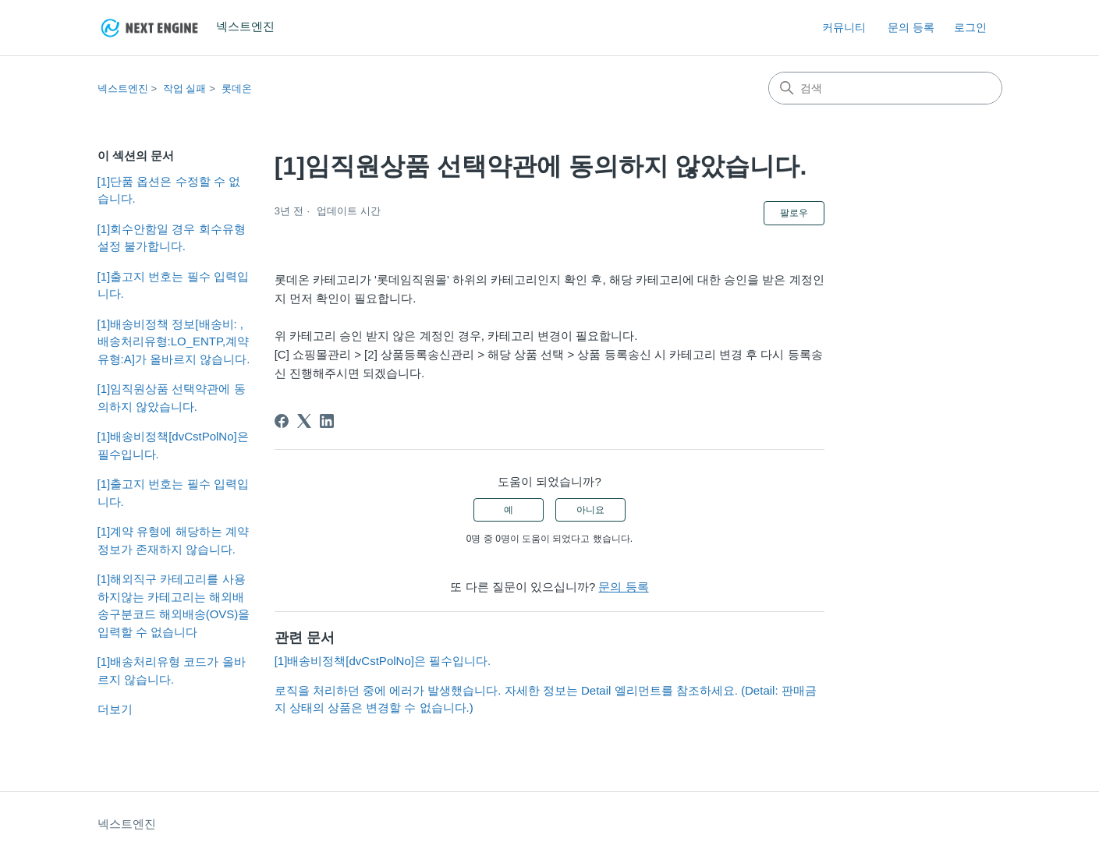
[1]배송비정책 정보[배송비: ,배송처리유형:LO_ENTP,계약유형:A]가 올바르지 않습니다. (173, 341)
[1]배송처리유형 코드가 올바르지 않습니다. (171, 670)
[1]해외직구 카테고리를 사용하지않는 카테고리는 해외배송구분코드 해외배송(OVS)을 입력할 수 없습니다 (173, 605)
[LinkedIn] (327, 421)
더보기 (115, 709)
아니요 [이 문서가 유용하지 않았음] (590, 509)
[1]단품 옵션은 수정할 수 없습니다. (168, 190)
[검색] (885, 88)
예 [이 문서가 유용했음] (508, 509)
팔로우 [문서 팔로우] (794, 212)
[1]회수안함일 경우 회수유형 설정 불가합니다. (171, 237)
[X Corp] (304, 421)
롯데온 (237, 88)
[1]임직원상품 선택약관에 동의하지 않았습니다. (171, 397)
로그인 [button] (970, 27)
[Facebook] (282, 421)
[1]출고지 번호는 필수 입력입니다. (173, 285)
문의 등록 (911, 27)
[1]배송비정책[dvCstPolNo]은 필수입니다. (173, 445)
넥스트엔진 (122, 88)
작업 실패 (185, 88)
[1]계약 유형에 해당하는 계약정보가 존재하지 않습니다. (173, 540)
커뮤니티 (844, 27)
